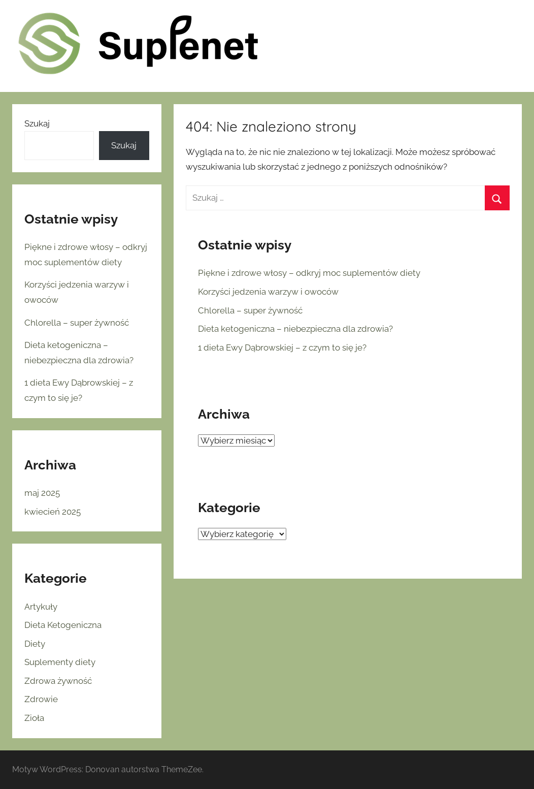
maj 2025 (42, 493)
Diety (34, 644)
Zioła (34, 718)
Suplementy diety (59, 662)
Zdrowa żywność (58, 681)
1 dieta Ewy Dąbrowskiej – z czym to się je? (282, 347)
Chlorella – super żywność (250, 310)
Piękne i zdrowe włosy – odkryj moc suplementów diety (309, 273)
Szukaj (37, 123)
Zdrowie (41, 699)
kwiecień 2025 (52, 512)
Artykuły (40, 607)
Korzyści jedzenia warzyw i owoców (268, 292)
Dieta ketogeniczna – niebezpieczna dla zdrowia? (295, 329)
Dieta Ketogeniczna (63, 625)
